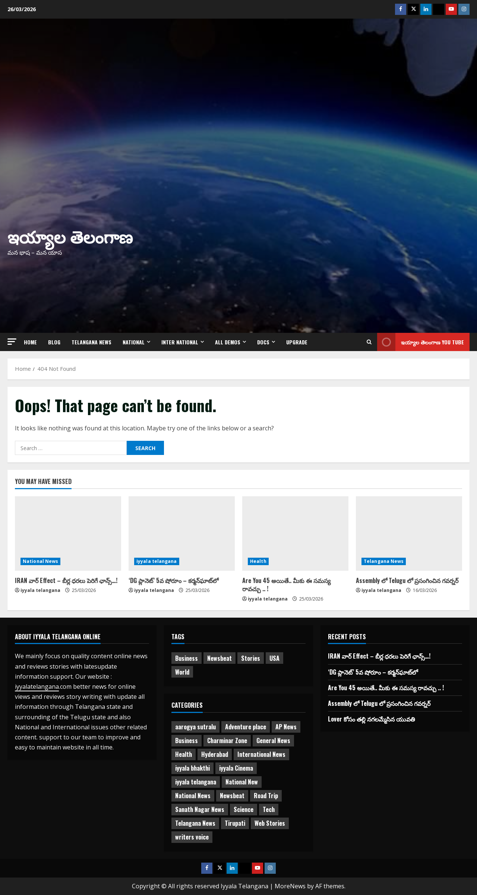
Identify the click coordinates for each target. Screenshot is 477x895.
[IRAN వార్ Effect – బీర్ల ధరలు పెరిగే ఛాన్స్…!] (68, 533)
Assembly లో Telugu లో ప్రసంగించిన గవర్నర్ (407, 580)
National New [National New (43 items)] (241, 781)
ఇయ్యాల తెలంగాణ (70, 235)
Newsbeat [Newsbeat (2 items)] (232, 795)
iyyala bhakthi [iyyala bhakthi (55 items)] (192, 768)
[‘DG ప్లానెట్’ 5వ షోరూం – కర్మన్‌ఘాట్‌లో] (182, 533)
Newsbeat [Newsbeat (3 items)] (219, 658)
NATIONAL (134, 342)
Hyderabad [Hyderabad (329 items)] (214, 754)
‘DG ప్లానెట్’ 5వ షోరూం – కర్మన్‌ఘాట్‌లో (173, 580)
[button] (11, 341)
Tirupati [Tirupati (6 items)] (235, 823)
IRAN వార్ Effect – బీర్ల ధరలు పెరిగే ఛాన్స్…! (66, 580)
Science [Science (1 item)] (243, 809)
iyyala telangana (40, 590)
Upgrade (296, 342)
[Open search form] (369, 342)
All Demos (227, 342)
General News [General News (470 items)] (273, 740)
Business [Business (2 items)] (186, 658)
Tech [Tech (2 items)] (269, 809)
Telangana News (91, 342)
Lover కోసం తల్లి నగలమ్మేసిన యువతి (371, 718)
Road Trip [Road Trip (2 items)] (266, 795)
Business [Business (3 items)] (186, 740)
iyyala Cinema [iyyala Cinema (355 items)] (236, 768)
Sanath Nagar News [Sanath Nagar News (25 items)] (199, 809)
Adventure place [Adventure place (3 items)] (245, 726)
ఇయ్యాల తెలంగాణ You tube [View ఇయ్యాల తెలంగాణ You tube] (420, 342)
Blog (54, 342)
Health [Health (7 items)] (183, 754)
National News (40, 561)
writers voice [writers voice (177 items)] (192, 836)
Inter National (179, 342)
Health (258, 561)
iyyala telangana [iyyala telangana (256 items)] (195, 781)
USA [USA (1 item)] (274, 658)
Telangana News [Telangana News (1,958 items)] (195, 823)
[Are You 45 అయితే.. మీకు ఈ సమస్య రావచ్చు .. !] (295, 533)
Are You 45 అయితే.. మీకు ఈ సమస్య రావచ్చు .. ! (286, 584)
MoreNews (290, 886)
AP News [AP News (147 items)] (286, 726)
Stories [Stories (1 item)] (250, 658)
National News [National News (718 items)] (193, 795)
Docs (263, 342)
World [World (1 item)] (182, 672)
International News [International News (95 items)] (261, 754)
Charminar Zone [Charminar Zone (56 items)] (227, 740)
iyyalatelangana (37, 686)
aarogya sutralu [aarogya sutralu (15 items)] (195, 726)
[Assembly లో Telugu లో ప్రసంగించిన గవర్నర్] (409, 533)
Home (30, 342)
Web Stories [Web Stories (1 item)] (270, 823)
